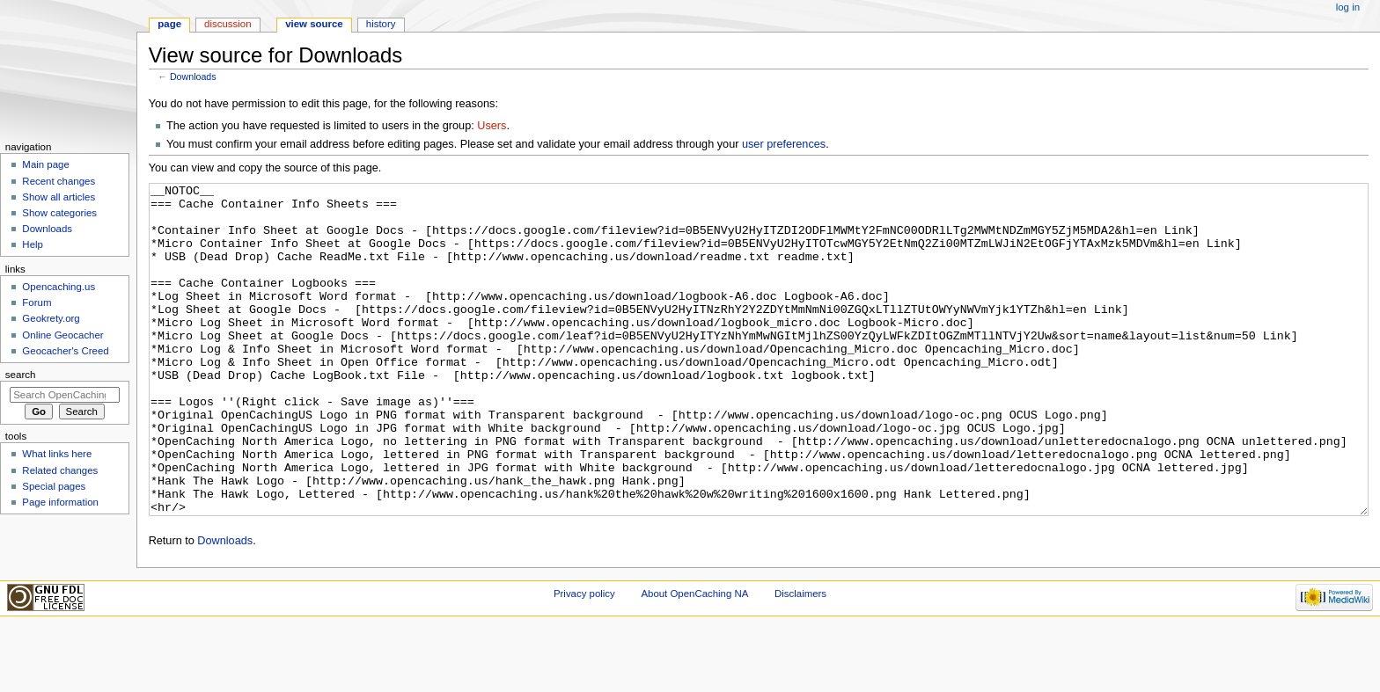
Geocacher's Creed (65, 351)
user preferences (784, 144)
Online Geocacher (62, 335)
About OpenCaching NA (694, 659)
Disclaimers (800, 659)
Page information (60, 502)
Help (32, 244)
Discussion (227, 23)
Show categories (59, 213)
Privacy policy (584, 659)
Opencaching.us (58, 286)
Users (491, 126)
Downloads (193, 76)
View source (314, 23)
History (381, 23)
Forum (36, 302)
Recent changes (58, 181)
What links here (57, 453)
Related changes (60, 470)
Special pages (53, 486)
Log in (1348, 7)
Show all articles (58, 197)
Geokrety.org (50, 318)
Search (20, 374)
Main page (46, 164)
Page (169, 23)
